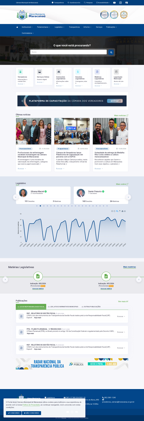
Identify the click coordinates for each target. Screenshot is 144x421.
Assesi (63, 418)
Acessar (121, 316)
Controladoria (28, 33)
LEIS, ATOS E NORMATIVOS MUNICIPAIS (63, 307)
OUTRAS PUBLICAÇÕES (91, 307)
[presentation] (15, 197)
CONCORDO (13, 413)
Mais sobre (122, 184)
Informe (87, 27)
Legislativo (59, 27)
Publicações (111, 27)
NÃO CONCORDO (31, 413)
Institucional (27, 27)
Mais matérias (129, 267)
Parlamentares (43, 27)
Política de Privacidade (31, 405)
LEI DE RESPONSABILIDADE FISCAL (31, 307)
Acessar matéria (38, 288)
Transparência (74, 27)
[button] (22, 100)
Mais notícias (121, 115)
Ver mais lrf (123, 301)
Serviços (99, 27)
